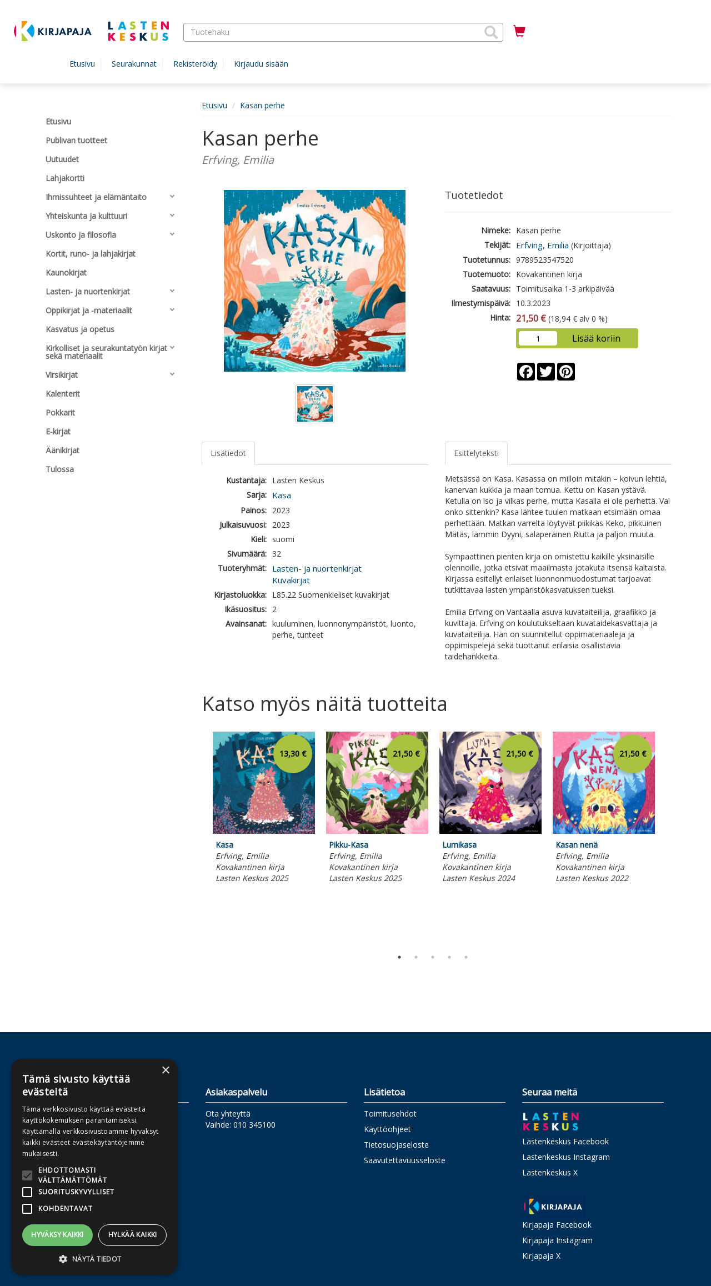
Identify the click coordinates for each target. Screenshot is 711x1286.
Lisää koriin (596, 338)
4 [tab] (449, 957)
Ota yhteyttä (228, 1113)
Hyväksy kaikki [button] (57, 1234)
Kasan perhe (262, 105)
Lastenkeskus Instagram (566, 1157)
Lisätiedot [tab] (228, 453)
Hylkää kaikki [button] (132, 1234)
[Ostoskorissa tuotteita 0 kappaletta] (519, 31)
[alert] (94, 1167)
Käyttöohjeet (387, 1129)
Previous (198, 837)
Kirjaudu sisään (261, 63)
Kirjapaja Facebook (557, 1224)
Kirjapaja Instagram (557, 1240)
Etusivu (82, 63)
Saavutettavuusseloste (404, 1160)
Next (666, 837)
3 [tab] (432, 957)
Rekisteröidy (195, 63)
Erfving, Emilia (542, 245)
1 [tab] (399, 957)
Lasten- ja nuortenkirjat (317, 568)
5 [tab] (466, 957)
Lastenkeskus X (550, 1172)
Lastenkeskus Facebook (565, 1141)
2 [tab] (416, 957)
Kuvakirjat (291, 580)
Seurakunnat (134, 63)
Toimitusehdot (390, 1113)
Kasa (281, 495)
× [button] (165, 1071)
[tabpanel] (264, 809)
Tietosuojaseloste (396, 1144)
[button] (491, 32)
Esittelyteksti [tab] (476, 453)
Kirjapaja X (541, 1255)
